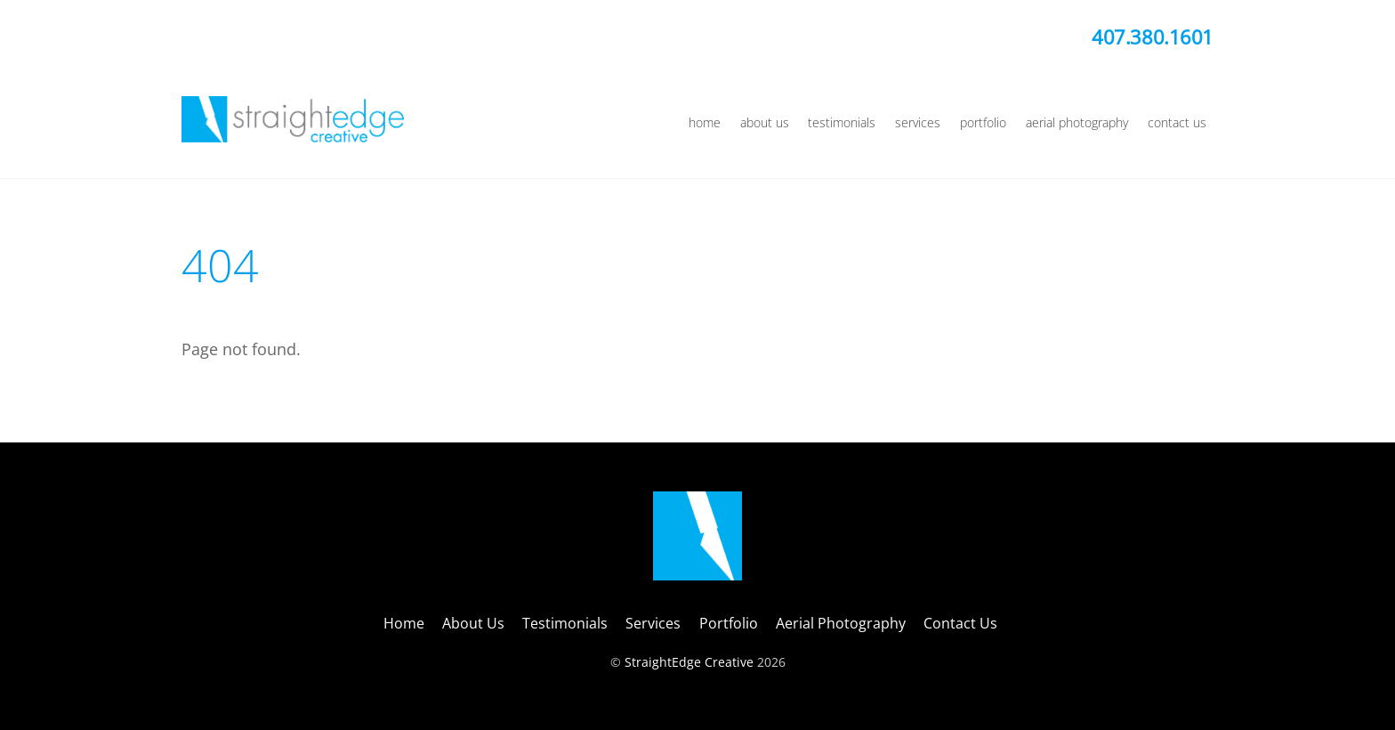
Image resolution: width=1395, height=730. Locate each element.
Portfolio (983, 122)
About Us (764, 122)
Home (705, 122)
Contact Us (1177, 122)
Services (917, 122)
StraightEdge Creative (689, 661)
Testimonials (841, 122)
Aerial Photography (1077, 122)
